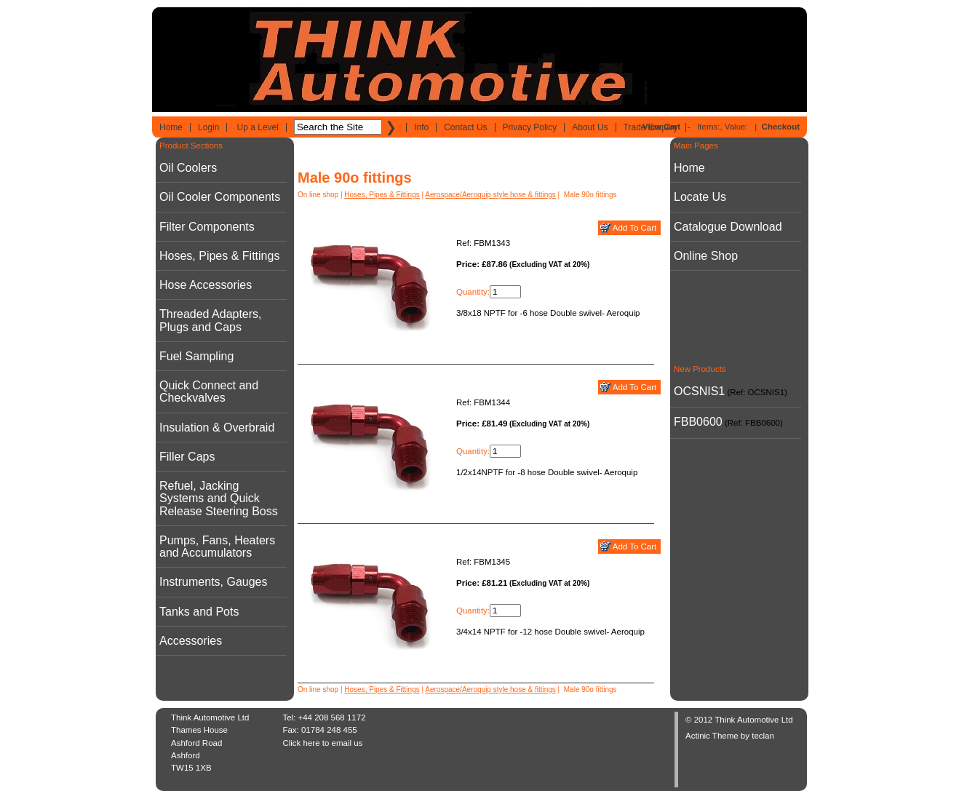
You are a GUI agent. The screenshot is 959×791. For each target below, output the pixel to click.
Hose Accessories (205, 285)
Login (208, 127)
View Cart (661, 126)
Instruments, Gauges (213, 582)
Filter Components (207, 226)
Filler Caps (187, 456)
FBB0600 (698, 422)
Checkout (781, 126)
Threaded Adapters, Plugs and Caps (210, 320)
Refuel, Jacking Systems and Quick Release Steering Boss (218, 498)
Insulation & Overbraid (216, 427)
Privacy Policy (530, 127)
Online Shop (706, 256)
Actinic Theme (712, 735)
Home (171, 127)
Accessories (190, 641)
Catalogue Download (728, 226)
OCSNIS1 (699, 391)
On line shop (318, 195)
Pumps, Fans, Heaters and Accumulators (217, 546)
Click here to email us (322, 743)
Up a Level (258, 127)
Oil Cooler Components (219, 197)
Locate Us (700, 197)
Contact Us (465, 127)
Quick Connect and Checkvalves (208, 391)
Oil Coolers (188, 168)
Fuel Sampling (196, 356)
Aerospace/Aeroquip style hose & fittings (490, 195)
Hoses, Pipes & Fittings (219, 256)
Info (421, 127)
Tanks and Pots (199, 611)
